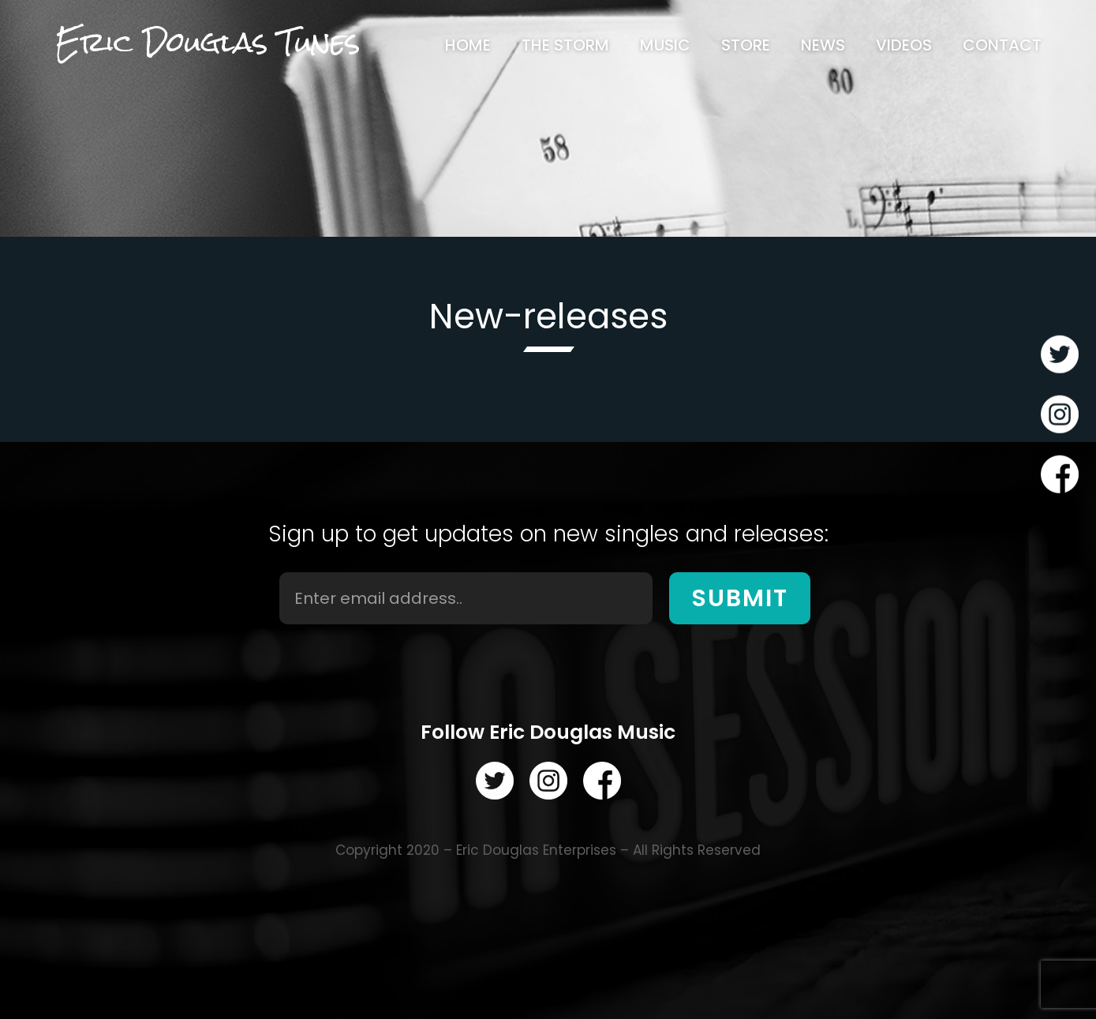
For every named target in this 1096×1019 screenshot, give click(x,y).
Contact (1002, 45)
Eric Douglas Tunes (207, 42)
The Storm (565, 45)
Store (745, 45)
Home (468, 45)
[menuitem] (468, 45)
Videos (904, 45)
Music (665, 45)
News (823, 45)
